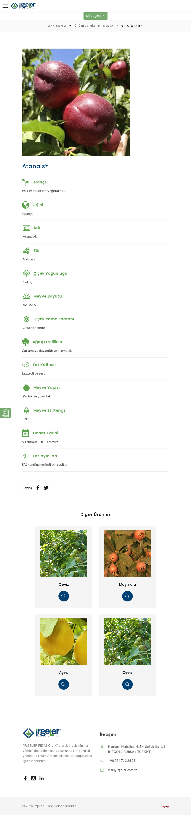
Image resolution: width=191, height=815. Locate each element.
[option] (76, 102)
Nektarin (111, 26)
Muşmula (127, 584)
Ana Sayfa (57, 26)
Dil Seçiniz (94, 15)
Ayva (63, 672)
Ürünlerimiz (84, 26)
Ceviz (64, 584)
